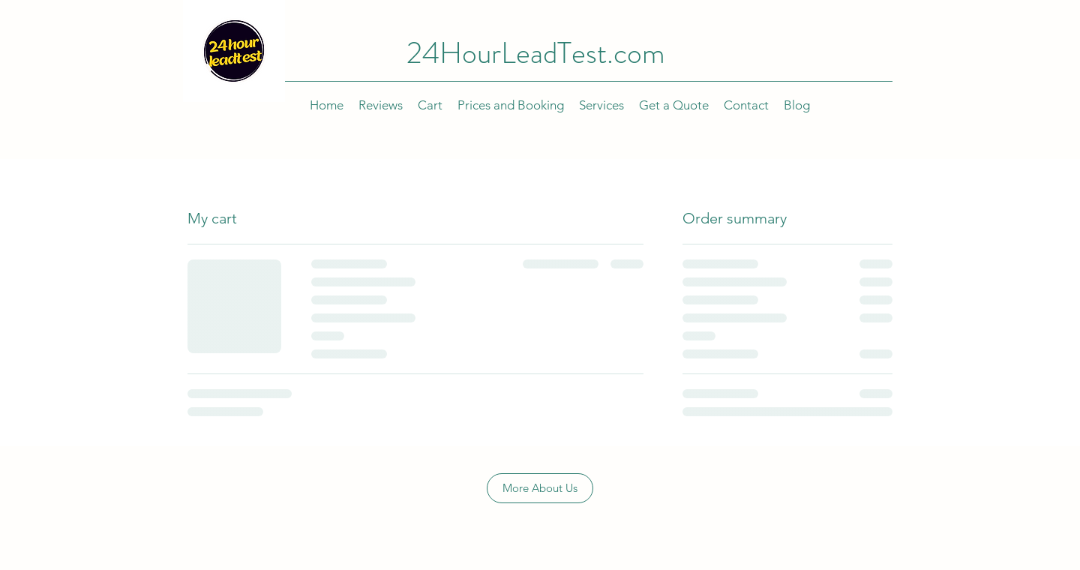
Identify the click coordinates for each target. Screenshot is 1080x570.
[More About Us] (540, 488)
